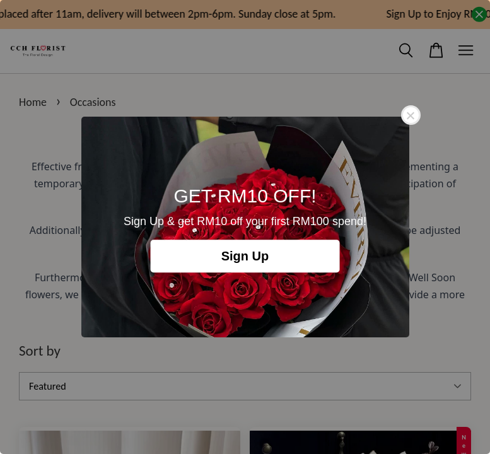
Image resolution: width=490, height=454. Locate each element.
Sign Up (245, 256)
